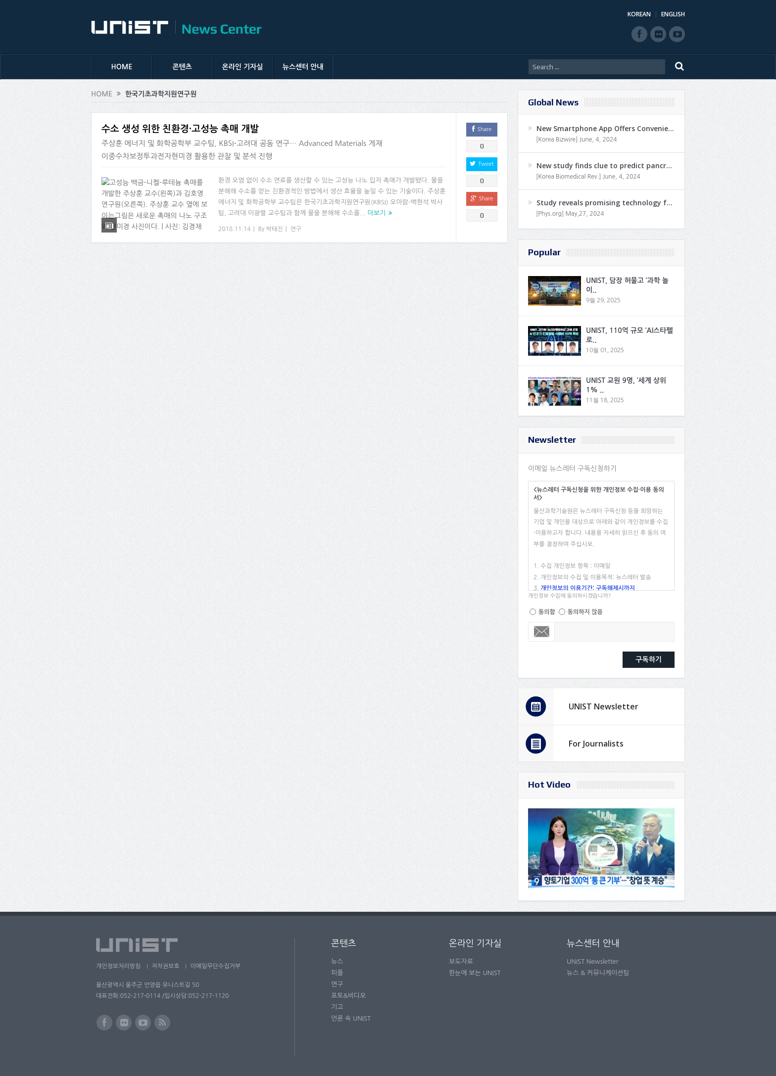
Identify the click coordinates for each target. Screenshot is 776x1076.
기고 (337, 1007)
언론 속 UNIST (351, 1018)
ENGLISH (673, 14)
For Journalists (596, 743)
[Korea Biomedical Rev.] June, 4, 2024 (588, 177)
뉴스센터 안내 (303, 66)
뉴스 (337, 961)
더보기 (377, 213)
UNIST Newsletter (603, 706)
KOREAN (639, 14)
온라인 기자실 (242, 66)
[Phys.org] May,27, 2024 (570, 214)
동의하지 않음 (585, 612)
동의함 (546, 612)
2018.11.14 (234, 229)
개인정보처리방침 (118, 966)
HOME (122, 66)
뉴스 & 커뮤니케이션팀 (598, 973)
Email (542, 631)
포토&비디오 (348, 995)
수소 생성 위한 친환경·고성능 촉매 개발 (180, 129)
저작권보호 (167, 966)
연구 (296, 229)
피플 (337, 973)
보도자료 (461, 961)
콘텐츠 (182, 66)
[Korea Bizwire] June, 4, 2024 (576, 139)
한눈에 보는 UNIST (475, 973)
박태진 (274, 229)
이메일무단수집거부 (219, 966)
